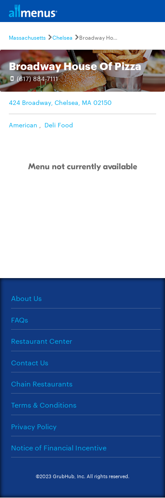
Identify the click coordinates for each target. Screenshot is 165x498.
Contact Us (29, 362)
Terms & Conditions (44, 404)
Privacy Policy (34, 426)
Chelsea (62, 37)
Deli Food (58, 124)
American (23, 124)
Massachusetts (27, 37)
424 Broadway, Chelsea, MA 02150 (60, 102)
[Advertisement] (83, 234)
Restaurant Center (41, 341)
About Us (26, 298)
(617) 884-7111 (37, 78)
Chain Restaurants (42, 383)
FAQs (19, 319)
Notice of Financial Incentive (58, 447)
